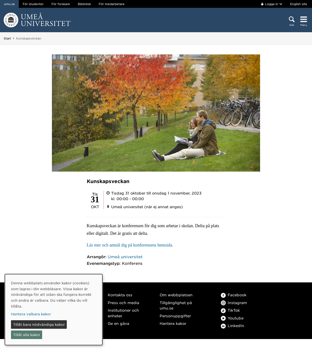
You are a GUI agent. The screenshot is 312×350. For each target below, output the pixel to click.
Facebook (233, 294)
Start (7, 38)
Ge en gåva (118, 323)
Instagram (234, 302)
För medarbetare (112, 4)
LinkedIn (232, 325)
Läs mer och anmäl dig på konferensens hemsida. (130, 245)
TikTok (230, 310)
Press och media (123, 302)
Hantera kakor (173, 323)
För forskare (60, 4)
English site (298, 4)
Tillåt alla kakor (26, 334)
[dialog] (53, 309)
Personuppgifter (175, 315)
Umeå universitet (125, 256)
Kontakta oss (120, 294)
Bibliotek (84, 4)
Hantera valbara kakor (31, 314)
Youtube (232, 318)
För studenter (33, 4)
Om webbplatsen (176, 294)
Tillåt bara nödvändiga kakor (39, 324)
